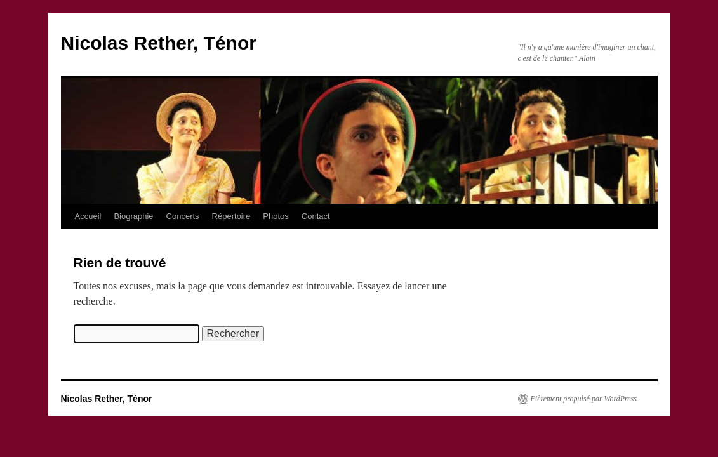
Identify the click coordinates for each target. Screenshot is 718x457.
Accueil (88, 216)
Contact (316, 216)
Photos (275, 216)
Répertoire (231, 216)
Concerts (182, 216)
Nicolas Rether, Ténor (158, 42)
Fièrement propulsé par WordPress (584, 398)
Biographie (133, 216)
